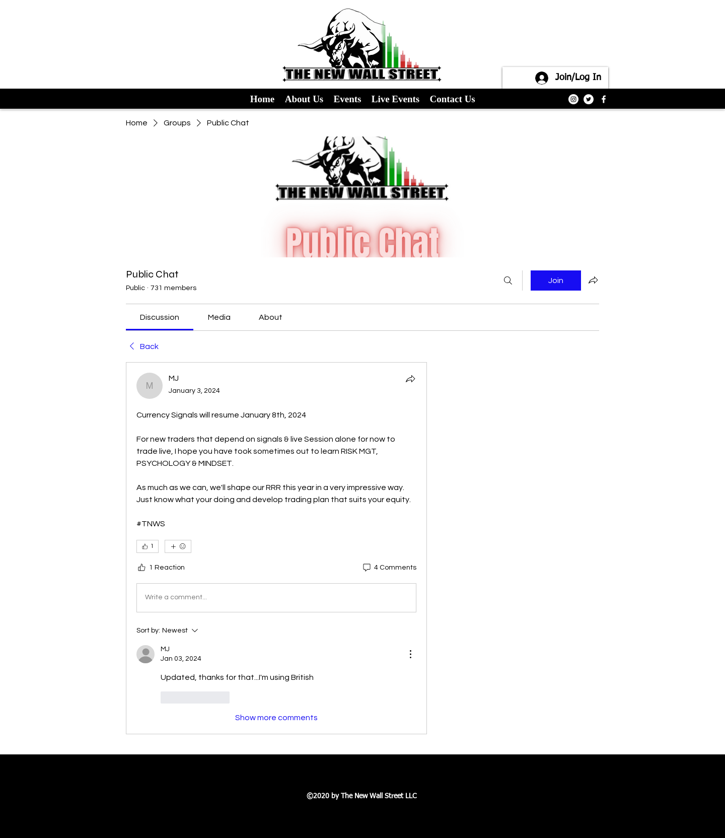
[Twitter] (589, 99)
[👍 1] (147, 546)
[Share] (410, 379)
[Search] (508, 280)
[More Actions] (410, 654)
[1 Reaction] (160, 568)
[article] (276, 548)
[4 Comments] (388, 568)
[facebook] (604, 99)
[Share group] (593, 280)
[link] (159, 317)
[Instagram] (573, 99)
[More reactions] (178, 546)
